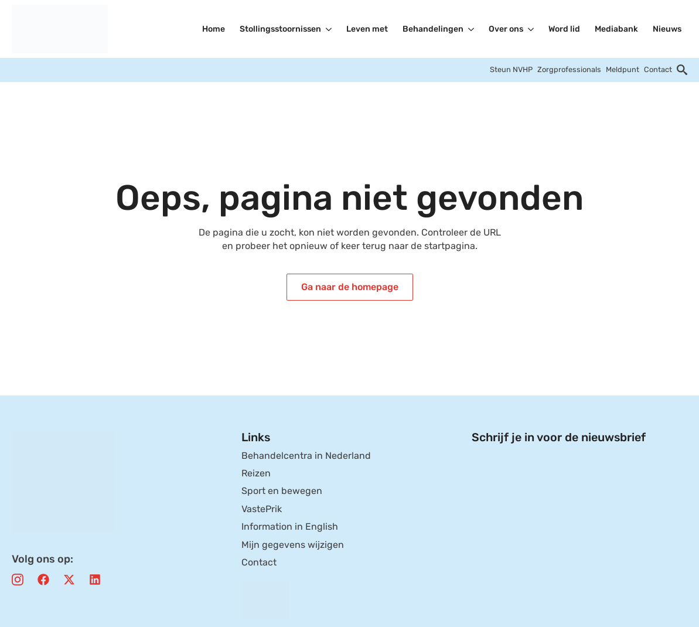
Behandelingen (433, 29)
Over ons (506, 29)
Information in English (289, 526)
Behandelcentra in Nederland (306, 455)
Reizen (256, 473)
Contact (658, 69)
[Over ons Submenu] (531, 29)
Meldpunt (622, 69)
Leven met (367, 29)
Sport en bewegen (281, 490)
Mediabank (616, 29)
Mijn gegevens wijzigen (292, 544)
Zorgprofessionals (569, 69)
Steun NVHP (511, 69)
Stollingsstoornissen (280, 29)
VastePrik (261, 508)
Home (213, 29)
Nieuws (667, 29)
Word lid (564, 29)
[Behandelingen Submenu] (471, 29)
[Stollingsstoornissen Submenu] (329, 29)
